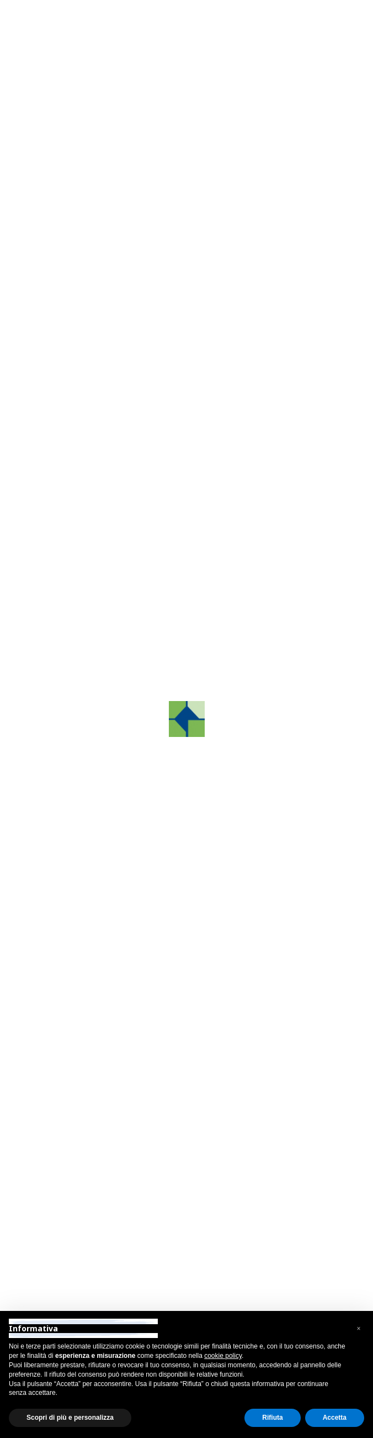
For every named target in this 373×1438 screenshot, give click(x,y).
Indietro (62, 81)
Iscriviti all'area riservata (88, 585)
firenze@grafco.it (80, 1250)
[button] (46, 306)
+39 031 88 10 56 (84, 1109)
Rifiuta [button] (272, 1417)
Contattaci (77, 700)
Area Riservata (70, 10)
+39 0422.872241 (81, 974)
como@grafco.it (78, 1139)
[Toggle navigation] (329, 40)
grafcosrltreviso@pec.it (92, 1018)
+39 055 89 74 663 (84, 1220)
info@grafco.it (74, 1004)
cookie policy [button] (223, 1356)
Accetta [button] (335, 1417)
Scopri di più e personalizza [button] (70, 1417)
